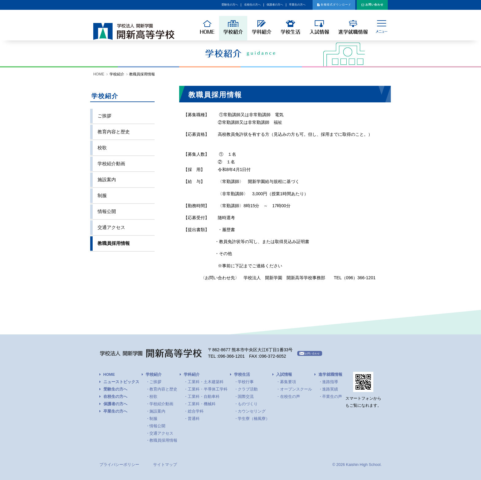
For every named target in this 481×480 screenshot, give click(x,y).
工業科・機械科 (202, 404)
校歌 (102, 147)
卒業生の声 (332, 396)
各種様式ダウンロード (308, 4)
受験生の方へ (145, 5)
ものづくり (248, 404)
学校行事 (246, 382)
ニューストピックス (121, 382)
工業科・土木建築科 (206, 382)
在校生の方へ (180, 5)
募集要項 (288, 382)
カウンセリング (252, 411)
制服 (102, 195)
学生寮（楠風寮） (254, 419)
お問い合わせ (367, 4)
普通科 (194, 419)
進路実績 (330, 389)
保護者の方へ (214, 5)
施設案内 (107, 179)
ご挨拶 (104, 115)
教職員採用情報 (114, 243)
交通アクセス (111, 227)
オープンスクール (296, 389)
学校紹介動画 (111, 163)
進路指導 (330, 382)
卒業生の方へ (249, 5)
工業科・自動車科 (204, 396)
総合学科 (196, 411)
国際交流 (246, 396)
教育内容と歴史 (114, 131)
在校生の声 (290, 396)
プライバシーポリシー (119, 465)
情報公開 (107, 211)
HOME (98, 74)
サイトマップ (165, 465)
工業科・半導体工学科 (208, 389)
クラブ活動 (248, 389)
